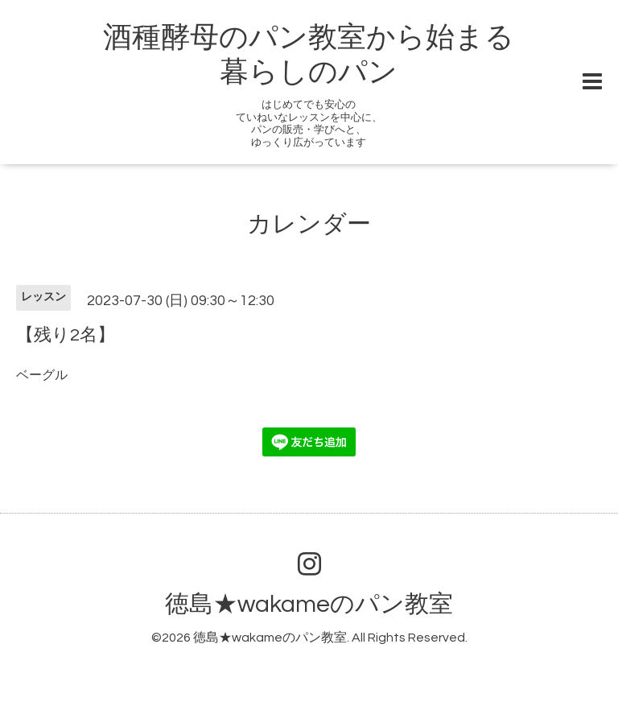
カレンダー (309, 224)
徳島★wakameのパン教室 (309, 604)
